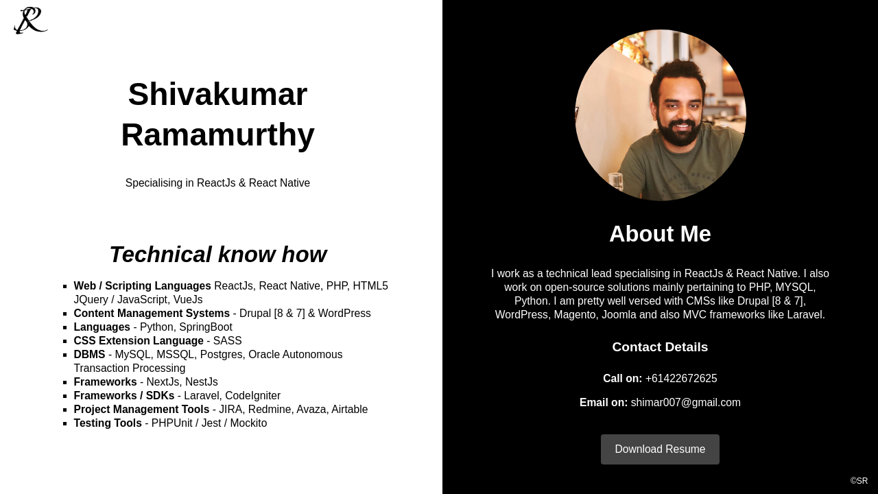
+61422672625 (681, 378)
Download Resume (660, 449)
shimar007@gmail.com (686, 402)
